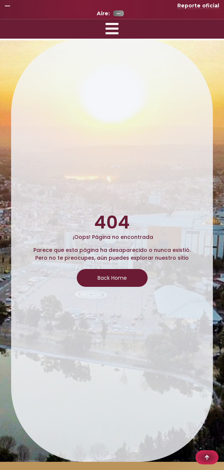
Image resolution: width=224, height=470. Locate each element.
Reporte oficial (198, 6)
